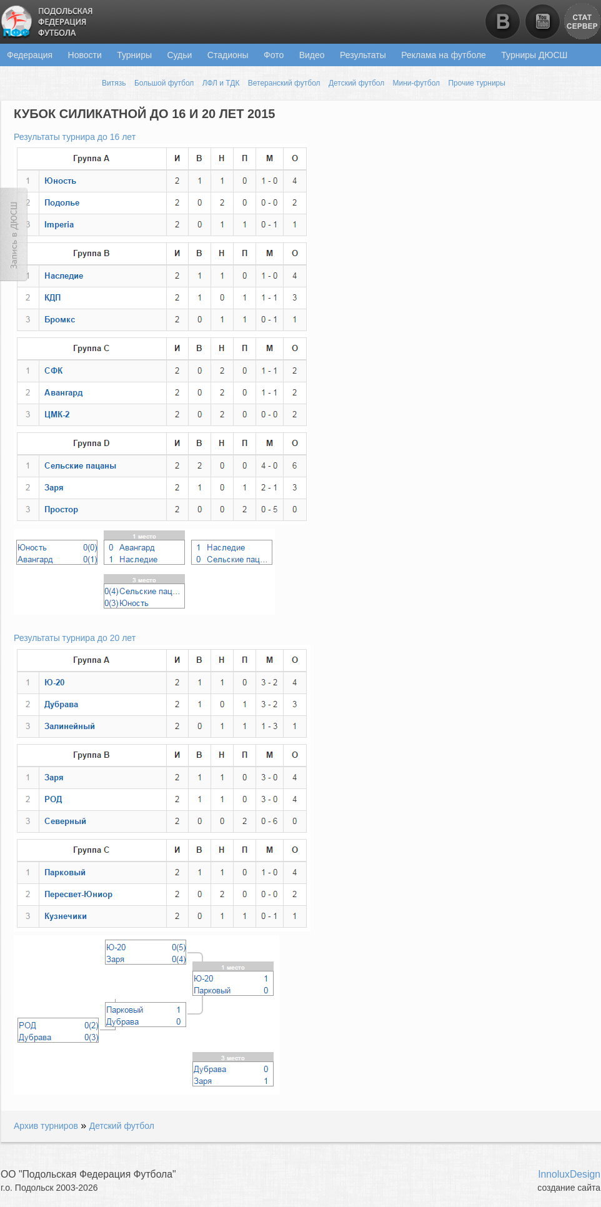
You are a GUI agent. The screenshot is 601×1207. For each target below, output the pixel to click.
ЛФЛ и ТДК (221, 83)
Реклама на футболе (443, 55)
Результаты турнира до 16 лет (75, 137)
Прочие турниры (476, 83)
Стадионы (228, 55)
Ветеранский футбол (284, 83)
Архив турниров (46, 1126)
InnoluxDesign (569, 1174)
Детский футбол (356, 83)
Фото (274, 55)
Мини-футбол (416, 83)
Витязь (114, 83)
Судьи (179, 55)
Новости (85, 55)
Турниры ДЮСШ (534, 55)
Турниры (134, 55)
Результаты (363, 55)
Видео (312, 55)
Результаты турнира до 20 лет (75, 638)
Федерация (29, 55)
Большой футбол (164, 83)
